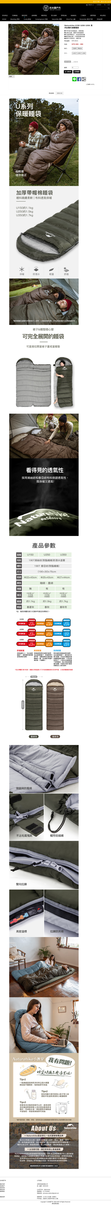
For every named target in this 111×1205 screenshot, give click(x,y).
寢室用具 (24, 15)
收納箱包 (73, 15)
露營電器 (93, 15)
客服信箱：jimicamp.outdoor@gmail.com (48, 1193)
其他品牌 (99, 19)
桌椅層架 (34, 15)
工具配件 (83, 15)
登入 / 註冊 (107, 4)
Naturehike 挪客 (57, 19)
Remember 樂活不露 (86, 19)
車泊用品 (103, 15)
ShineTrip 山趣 (70, 19)
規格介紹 (59, 93)
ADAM (4, 19)
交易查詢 (98, 4)
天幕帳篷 (14, 15)
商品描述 (51, 93)
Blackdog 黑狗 (14, 19)
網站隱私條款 (55, 1203)
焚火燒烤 (54, 15)
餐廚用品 (44, 15)
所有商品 (5, 15)
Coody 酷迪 (27, 19)
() (90, 4)
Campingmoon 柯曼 (41, 19)
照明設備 (64, 15)
